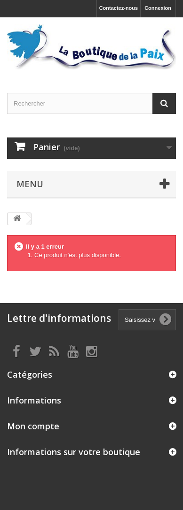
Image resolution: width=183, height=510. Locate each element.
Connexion (157, 8)
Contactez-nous (118, 8)
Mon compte (33, 426)
